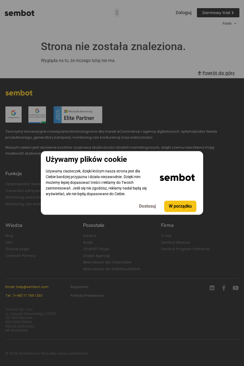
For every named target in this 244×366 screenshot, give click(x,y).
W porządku (180, 206)
